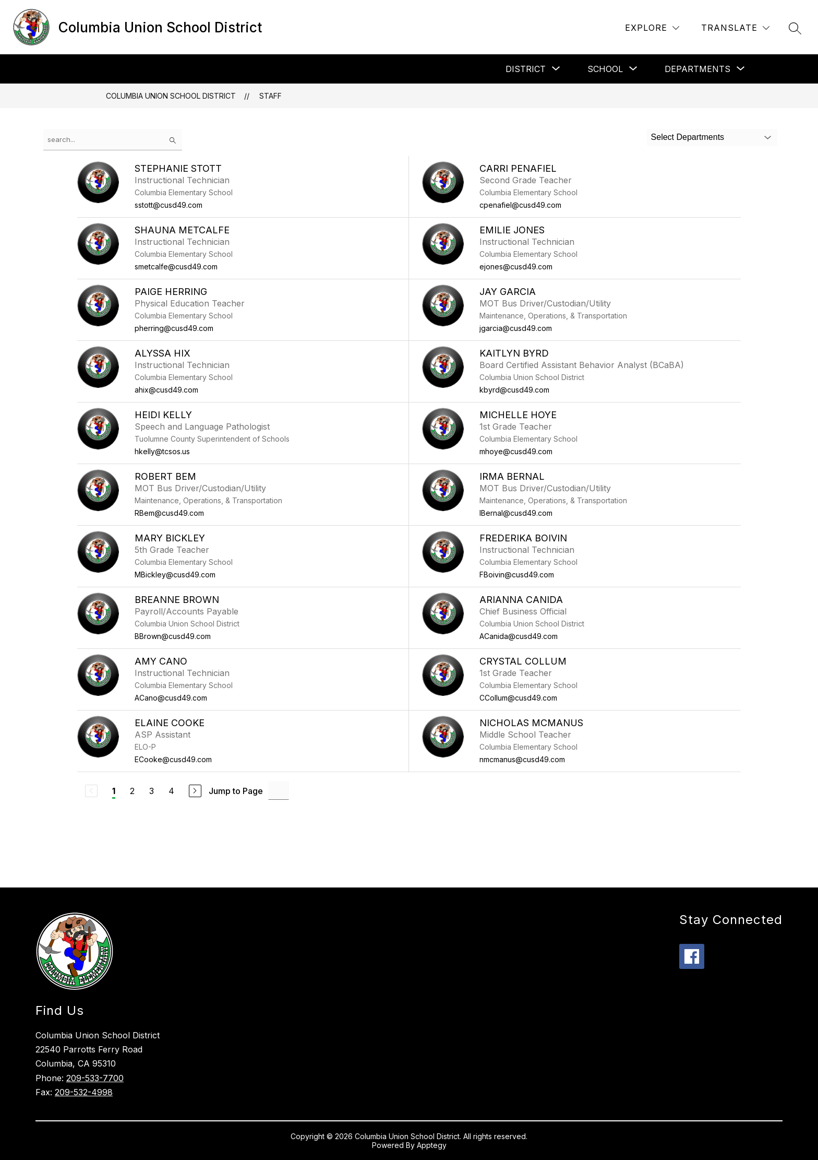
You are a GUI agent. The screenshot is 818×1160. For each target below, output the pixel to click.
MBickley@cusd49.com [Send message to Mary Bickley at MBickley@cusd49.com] (175, 574)
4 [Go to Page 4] (171, 791)
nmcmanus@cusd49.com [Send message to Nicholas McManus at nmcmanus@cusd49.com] (522, 759)
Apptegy (432, 1145)
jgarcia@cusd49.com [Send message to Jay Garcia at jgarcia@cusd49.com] (515, 328)
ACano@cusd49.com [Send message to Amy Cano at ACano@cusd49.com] (171, 697)
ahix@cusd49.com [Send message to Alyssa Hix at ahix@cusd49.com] (166, 389)
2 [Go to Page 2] (132, 791)
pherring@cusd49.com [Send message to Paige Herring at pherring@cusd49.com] (174, 328)
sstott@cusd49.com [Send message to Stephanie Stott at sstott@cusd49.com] (168, 204)
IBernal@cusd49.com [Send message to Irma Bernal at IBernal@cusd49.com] (515, 512)
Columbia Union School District (171, 95)
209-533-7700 (95, 1078)
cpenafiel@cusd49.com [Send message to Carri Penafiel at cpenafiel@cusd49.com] (520, 204)
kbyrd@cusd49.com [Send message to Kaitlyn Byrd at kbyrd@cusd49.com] (514, 389)
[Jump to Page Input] (278, 791)
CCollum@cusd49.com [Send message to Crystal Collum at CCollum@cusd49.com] (518, 697)
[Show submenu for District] (526, 69)
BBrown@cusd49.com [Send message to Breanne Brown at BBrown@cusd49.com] (173, 636)
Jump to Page (236, 791)
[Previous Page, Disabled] (91, 791)
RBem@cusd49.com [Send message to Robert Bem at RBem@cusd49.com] (169, 512)
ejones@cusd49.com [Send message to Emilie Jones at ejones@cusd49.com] (515, 266)
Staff (270, 95)
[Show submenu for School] (605, 69)
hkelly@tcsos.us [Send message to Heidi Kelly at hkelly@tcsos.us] (162, 451)
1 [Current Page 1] (113, 791)
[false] (112, 139)
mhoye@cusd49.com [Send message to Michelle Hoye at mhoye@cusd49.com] (515, 451)
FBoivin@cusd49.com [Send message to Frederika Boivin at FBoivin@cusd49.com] (516, 574)
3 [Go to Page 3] (151, 791)
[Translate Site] (735, 27)
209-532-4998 (84, 1092)
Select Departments (688, 137)
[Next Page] (195, 791)
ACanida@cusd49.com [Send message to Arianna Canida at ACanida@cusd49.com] (518, 636)
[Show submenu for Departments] (697, 69)
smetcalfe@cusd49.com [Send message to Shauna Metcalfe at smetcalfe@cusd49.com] (176, 266)
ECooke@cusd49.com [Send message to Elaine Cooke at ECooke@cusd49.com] (173, 759)
